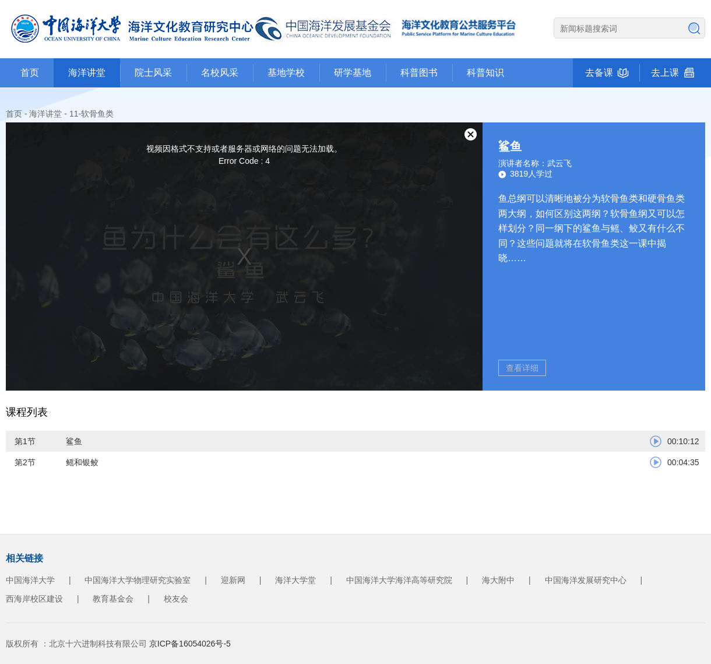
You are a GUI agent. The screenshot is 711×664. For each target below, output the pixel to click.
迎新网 (233, 580)
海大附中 (498, 580)
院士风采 (153, 73)
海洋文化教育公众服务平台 (268, 29)
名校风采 (219, 73)
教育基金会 (113, 598)
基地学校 (286, 73)
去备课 (599, 73)
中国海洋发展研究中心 (585, 580)
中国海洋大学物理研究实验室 (138, 580)
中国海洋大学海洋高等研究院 (399, 580)
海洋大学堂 (295, 580)
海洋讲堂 (86, 73)
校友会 (176, 598)
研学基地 (352, 73)
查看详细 (522, 368)
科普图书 (419, 73)
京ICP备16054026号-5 (190, 643)
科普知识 (485, 73)
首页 (29, 73)
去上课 (665, 73)
